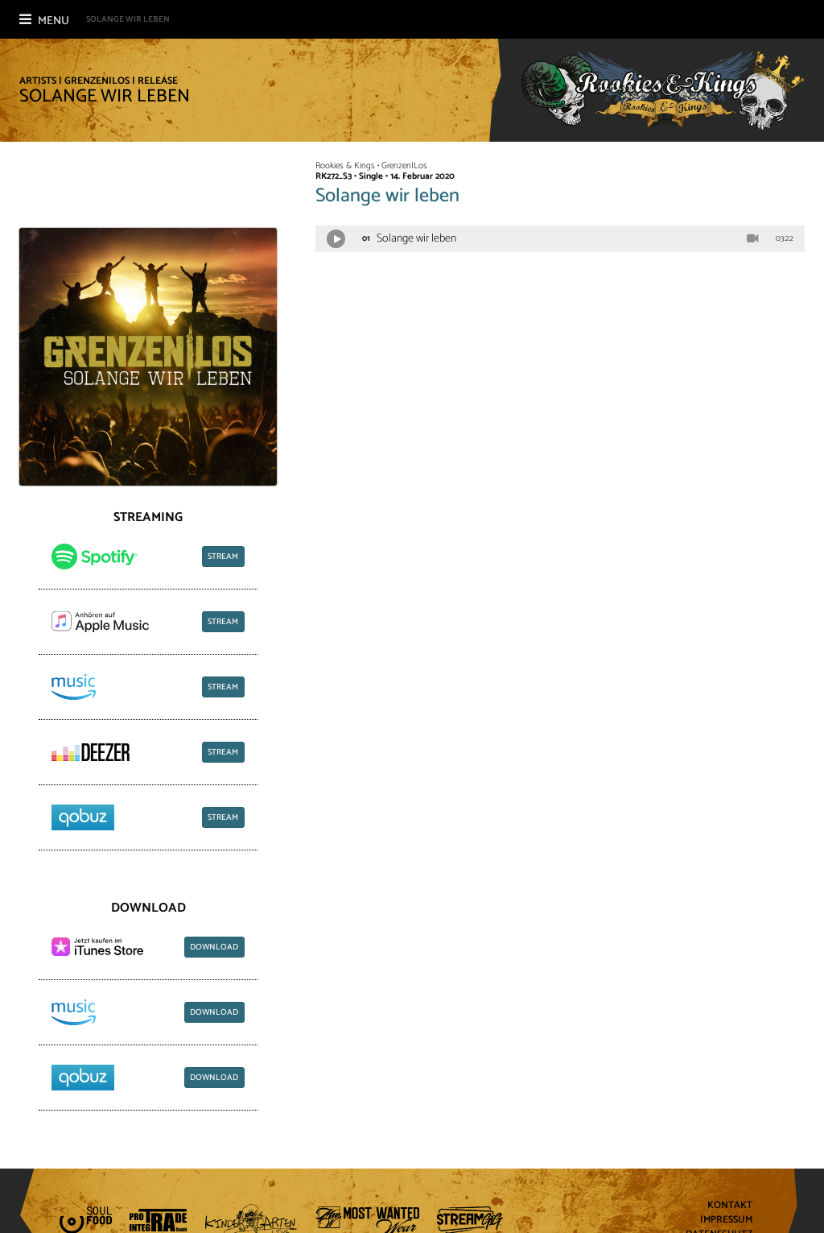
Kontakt (729, 1206)
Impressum (726, 1220)
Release (158, 80)
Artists (37, 80)
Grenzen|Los (97, 80)
